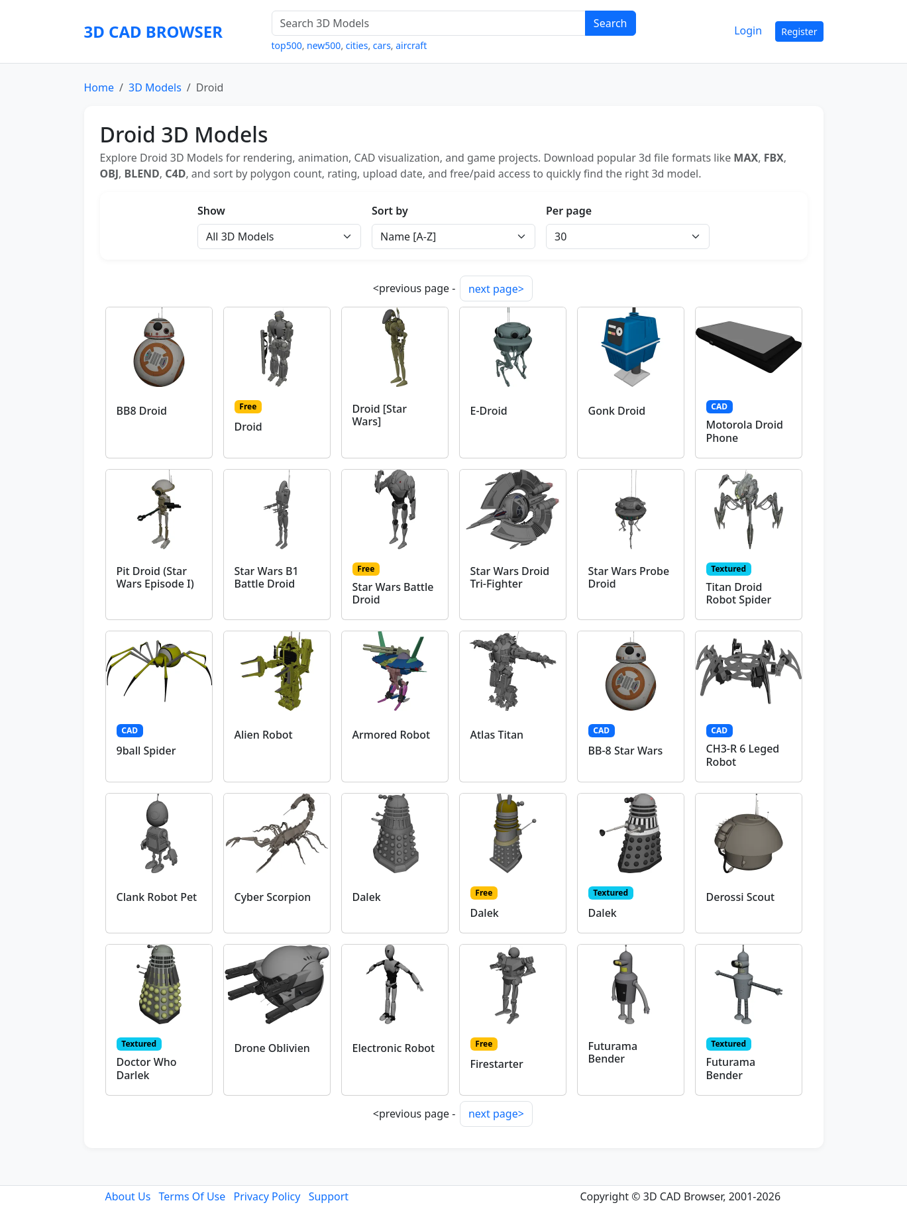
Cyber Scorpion (273, 897)
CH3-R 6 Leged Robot (743, 754)
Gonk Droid (617, 410)
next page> (496, 289)
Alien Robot (264, 734)
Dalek (366, 897)
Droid (248, 426)
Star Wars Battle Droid (393, 593)
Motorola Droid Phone (744, 431)
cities (357, 45)
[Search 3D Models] (429, 23)
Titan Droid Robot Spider (739, 593)
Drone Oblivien (272, 1048)
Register (799, 31)
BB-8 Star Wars (625, 750)
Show (211, 210)
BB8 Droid (142, 410)
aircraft (411, 45)
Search (610, 23)
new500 (324, 45)
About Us (127, 1196)
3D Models (155, 87)
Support (328, 1196)
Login (748, 30)
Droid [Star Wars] (379, 415)
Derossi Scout (740, 897)
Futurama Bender (613, 1052)
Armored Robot (391, 734)
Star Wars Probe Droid (629, 577)
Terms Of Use (192, 1196)
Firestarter (496, 1064)
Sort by (390, 210)
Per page (569, 210)
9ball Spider (146, 750)
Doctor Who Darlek (147, 1068)
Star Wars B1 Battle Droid (267, 577)
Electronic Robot (393, 1048)
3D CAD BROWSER (153, 31)
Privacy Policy (266, 1196)
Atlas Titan (497, 734)
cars (382, 45)
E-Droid (488, 410)
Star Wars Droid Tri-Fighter (510, 577)
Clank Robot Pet (157, 897)
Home (99, 87)
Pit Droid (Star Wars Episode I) (155, 577)
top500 (287, 45)
